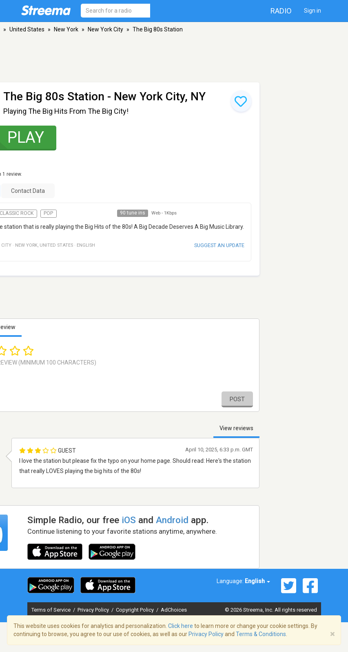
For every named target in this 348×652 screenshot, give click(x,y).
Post (237, 399)
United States (26, 29)
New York (66, 29)
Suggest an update (219, 245)
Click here (180, 626)
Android (172, 520)
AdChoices (174, 610)
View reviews (236, 428)
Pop (48, 213)
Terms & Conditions (261, 634)
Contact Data (28, 191)
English (257, 581)
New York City (105, 29)
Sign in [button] (312, 10)
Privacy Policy (94, 610)
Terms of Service (51, 610)
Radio (281, 11)
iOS (129, 520)
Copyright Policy (135, 610)
